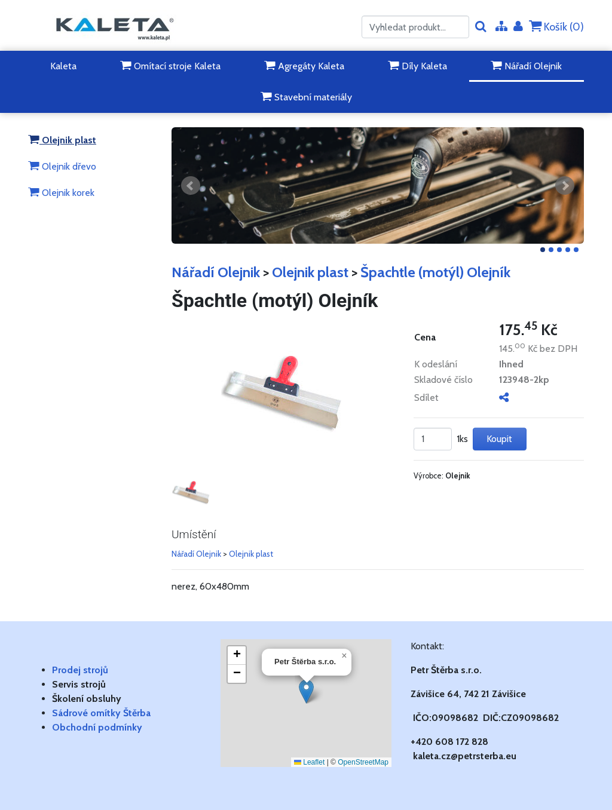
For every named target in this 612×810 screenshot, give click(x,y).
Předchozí (190, 185)
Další (564, 185)
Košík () (556, 26)
